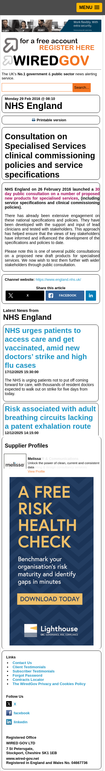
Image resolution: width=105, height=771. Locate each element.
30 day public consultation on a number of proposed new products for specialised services (52, 193)
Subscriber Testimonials (34, 671)
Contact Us (22, 663)
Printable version (49, 120)
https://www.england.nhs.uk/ (58, 279)
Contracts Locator (28, 680)
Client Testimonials (29, 667)
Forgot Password (27, 675)
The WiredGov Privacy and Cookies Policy (49, 684)
